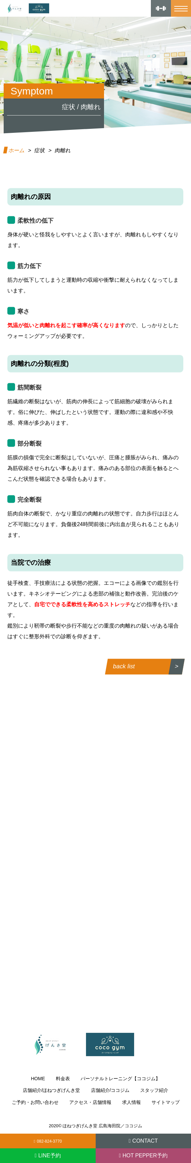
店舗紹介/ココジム (110, 1090)
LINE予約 (49, 1155)
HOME (38, 1078)
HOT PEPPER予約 (145, 1155)
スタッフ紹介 (154, 1090)
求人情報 (131, 1102)
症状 (40, 150)
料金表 (63, 1078)
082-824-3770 (49, 1141)
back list (124, 666)
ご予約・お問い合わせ (35, 1102)
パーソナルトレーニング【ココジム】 (120, 1078)
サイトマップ (166, 1102)
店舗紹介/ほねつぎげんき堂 (51, 1090)
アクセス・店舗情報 (90, 1102)
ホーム (16, 150)
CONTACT (145, 1141)
